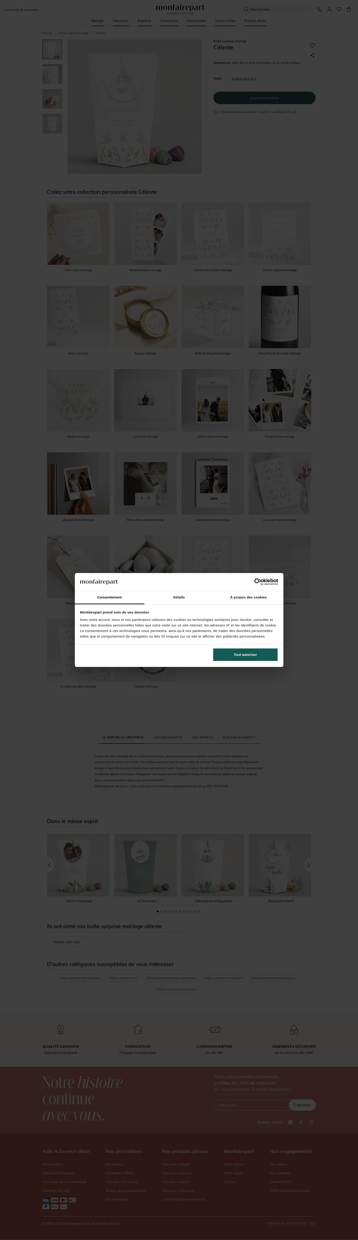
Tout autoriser (245, 655)
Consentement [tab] (109, 597)
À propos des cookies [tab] (248, 597)
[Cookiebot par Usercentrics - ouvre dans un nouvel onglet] (258, 581)
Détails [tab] (179, 597)
